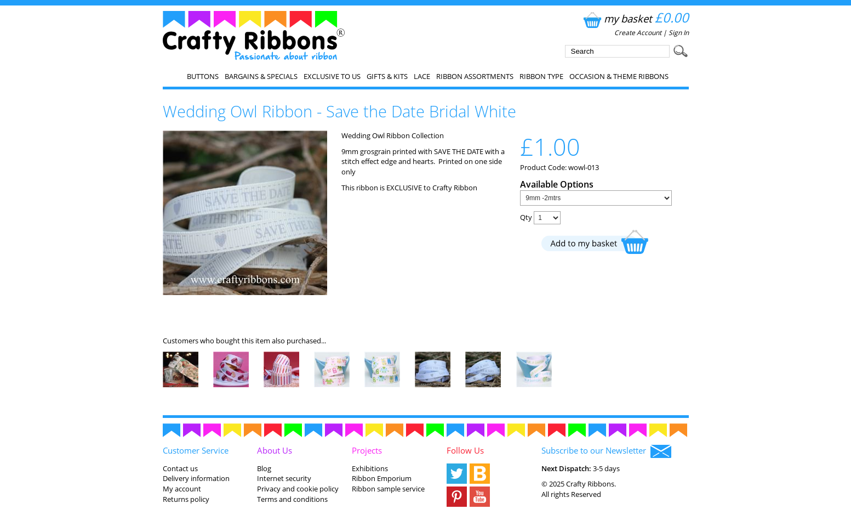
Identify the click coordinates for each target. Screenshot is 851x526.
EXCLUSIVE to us (332, 76)
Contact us (180, 468)
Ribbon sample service (388, 489)
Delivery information (196, 478)
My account (182, 489)
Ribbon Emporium (382, 478)
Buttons (203, 76)
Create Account (637, 32)
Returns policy (186, 499)
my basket (635, 18)
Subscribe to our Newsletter (606, 451)
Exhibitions (370, 468)
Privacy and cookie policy (298, 489)
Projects (367, 450)
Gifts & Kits (387, 76)
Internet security (284, 478)
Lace (422, 76)
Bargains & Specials (261, 76)
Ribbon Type (541, 76)
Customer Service (196, 450)
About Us (274, 450)
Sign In (679, 32)
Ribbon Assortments (474, 76)
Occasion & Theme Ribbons (619, 76)
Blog (264, 468)
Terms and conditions (292, 499)
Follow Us (465, 450)
